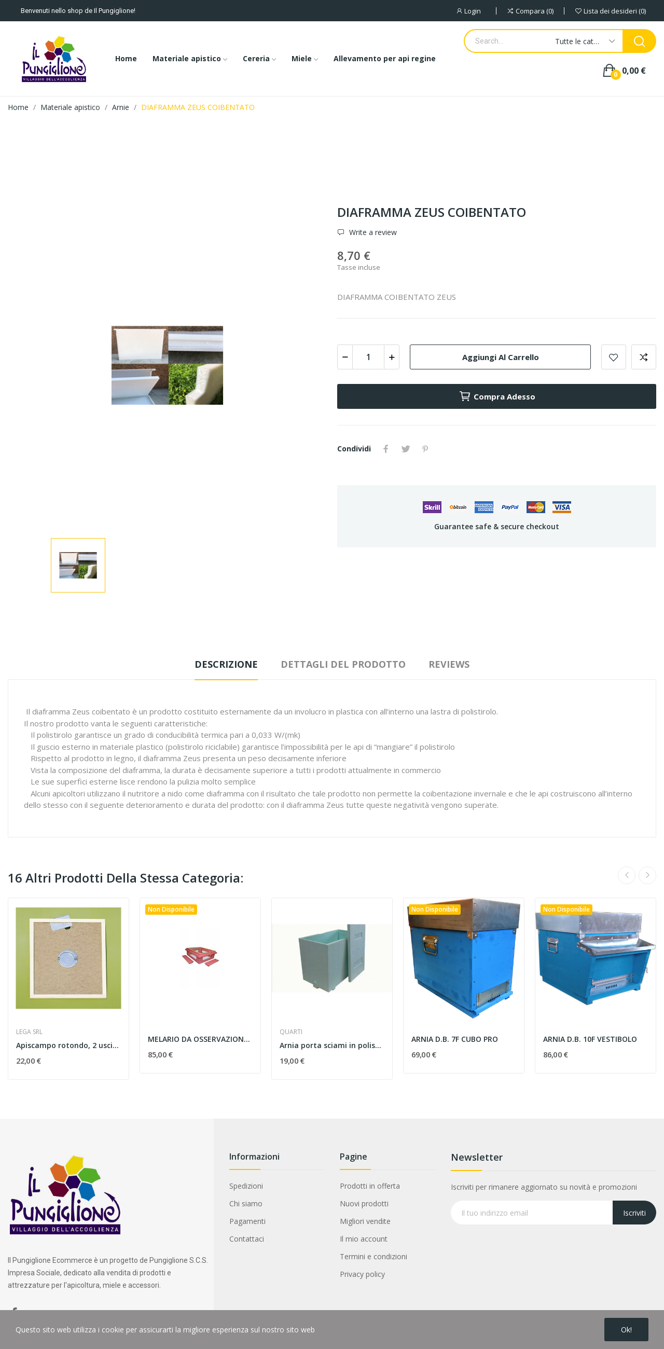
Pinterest (425, 449)
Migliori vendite (365, 1221)
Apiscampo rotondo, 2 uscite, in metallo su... (68, 1045)
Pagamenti (247, 1221)
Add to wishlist (613, 357)
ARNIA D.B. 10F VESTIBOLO (590, 1039)
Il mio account (364, 1239)
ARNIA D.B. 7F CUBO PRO (454, 1039)
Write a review (372, 232)
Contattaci (246, 1239)
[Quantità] (368, 357)
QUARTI (291, 1032)
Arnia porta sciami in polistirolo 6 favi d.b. (332, 1045)
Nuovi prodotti (364, 1203)
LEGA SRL (29, 1032)
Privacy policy (362, 1274)
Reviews (448, 664)
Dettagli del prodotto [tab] (343, 664)
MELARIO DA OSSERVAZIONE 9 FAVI (200, 1039)
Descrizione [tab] (226, 664)
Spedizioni (246, 1186)
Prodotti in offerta (370, 1186)
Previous (626, 875)
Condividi (386, 449)
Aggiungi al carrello (500, 357)
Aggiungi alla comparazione (644, 357)
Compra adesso (497, 396)
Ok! (626, 1329)
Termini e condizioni (373, 1256)
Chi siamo (245, 1203)
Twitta (406, 449)
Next (647, 875)
